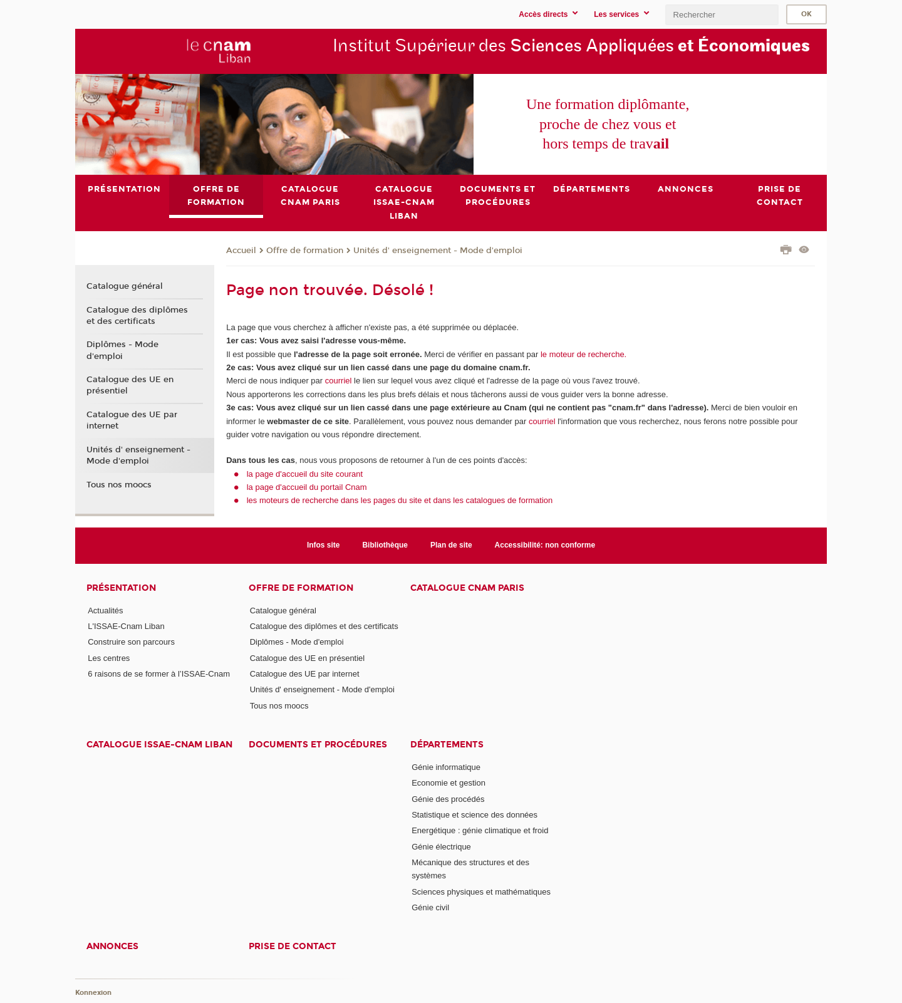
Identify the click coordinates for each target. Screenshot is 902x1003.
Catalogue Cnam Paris (467, 587)
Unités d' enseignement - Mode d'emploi (437, 250)
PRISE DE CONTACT (292, 946)
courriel (338, 380)
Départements (447, 744)
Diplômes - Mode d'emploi (122, 350)
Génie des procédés (448, 798)
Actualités (105, 610)
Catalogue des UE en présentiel (130, 385)
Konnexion (93, 992)
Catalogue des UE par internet (131, 420)
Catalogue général (124, 286)
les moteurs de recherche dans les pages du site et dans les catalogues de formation (400, 500)
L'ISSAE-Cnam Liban (126, 626)
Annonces (112, 946)
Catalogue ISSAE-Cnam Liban (159, 744)
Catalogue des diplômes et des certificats (137, 315)
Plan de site (451, 545)
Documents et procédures (318, 744)
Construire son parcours (131, 642)
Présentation (121, 587)
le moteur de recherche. (582, 353)
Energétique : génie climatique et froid (480, 830)
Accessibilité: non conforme (545, 545)
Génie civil (430, 907)
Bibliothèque (385, 545)
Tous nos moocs (119, 485)
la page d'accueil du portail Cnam (307, 487)
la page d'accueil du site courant (305, 473)
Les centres (109, 657)
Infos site (323, 545)
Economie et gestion (448, 782)
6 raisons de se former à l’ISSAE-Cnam (159, 673)
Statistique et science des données (474, 814)
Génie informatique (446, 767)
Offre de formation (304, 250)
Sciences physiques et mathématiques (481, 891)
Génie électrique (441, 846)
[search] (721, 14)
